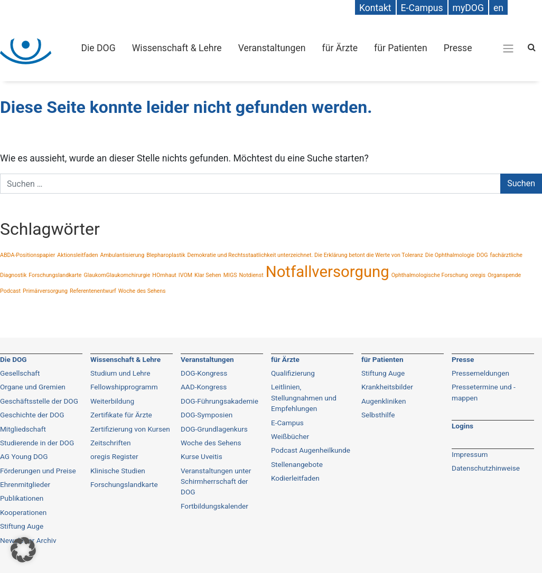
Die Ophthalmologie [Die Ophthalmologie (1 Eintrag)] (449, 255)
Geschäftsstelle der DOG (39, 401)
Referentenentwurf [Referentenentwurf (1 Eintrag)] (93, 291)
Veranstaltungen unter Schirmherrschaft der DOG (216, 481)
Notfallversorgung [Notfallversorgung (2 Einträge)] (327, 272)
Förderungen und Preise (38, 470)
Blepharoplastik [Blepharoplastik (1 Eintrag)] (165, 255)
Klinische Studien (117, 470)
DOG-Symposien (206, 414)
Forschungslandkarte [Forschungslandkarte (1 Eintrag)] (55, 275)
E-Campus (287, 422)
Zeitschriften (110, 442)
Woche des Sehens (211, 442)
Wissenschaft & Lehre (177, 48)
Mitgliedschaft (23, 429)
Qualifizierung (293, 373)
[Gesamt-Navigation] (508, 48)
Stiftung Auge (383, 373)
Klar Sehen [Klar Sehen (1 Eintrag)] (207, 275)
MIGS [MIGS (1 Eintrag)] (230, 275)
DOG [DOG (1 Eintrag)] (482, 255)
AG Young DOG (24, 456)
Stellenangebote (297, 464)
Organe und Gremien (33, 387)
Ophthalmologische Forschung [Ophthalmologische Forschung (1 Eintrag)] (429, 275)
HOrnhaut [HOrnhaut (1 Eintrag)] (164, 275)
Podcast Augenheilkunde (310, 450)
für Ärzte (340, 48)
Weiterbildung (112, 401)
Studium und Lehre (120, 373)
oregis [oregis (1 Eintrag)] (477, 275)
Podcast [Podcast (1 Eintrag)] (10, 291)
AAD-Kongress (204, 387)
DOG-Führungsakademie (219, 401)
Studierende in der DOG (37, 442)
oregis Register (114, 456)
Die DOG (98, 48)
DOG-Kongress (204, 373)
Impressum (470, 454)
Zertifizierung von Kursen (130, 429)
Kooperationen (23, 512)
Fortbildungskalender (214, 506)
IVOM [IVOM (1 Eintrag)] (185, 275)
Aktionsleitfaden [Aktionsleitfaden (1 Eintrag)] (77, 255)
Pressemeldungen (480, 373)
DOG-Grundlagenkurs (214, 429)
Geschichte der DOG (32, 414)
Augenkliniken (383, 401)
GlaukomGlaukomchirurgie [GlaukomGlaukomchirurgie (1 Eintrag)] (116, 275)
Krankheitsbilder (387, 387)
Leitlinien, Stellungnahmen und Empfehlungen (304, 398)
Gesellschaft (20, 373)
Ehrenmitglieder (25, 484)
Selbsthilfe (378, 414)
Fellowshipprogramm (124, 387)
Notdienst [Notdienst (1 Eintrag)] (251, 275)
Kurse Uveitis (201, 456)
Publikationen (21, 498)
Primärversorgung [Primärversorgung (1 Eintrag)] (45, 291)
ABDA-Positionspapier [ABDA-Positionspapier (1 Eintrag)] (27, 255)
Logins (462, 426)
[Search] (531, 47)
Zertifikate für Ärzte (121, 414)
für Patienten (400, 48)
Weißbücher (290, 436)
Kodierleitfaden (295, 478)
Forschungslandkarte (124, 484)
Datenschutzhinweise (486, 468)
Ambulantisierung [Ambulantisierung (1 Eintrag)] (122, 255)
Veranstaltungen (272, 48)
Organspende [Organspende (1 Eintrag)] (504, 275)
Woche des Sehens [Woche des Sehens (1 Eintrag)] (142, 291)
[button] (23, 550)
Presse (458, 48)
